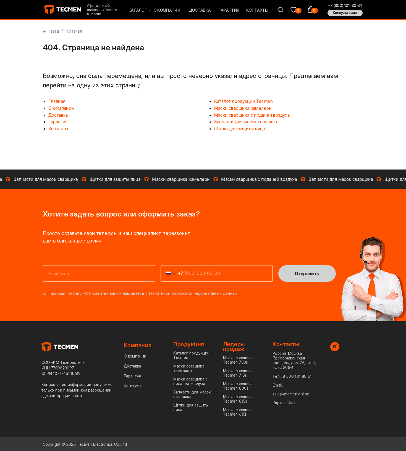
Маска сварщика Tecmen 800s (238, 386)
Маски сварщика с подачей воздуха (252, 115)
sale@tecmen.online (291, 394)
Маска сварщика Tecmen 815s (238, 399)
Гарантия (58, 121)
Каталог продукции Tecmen (243, 101)
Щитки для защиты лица (239, 128)
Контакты (58, 128)
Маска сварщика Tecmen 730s (238, 360)
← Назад (51, 31)
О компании (61, 108)
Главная (74, 31)
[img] (293, 9)
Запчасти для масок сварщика (246, 121)
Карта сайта (284, 403)
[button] (345, 13)
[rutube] (334, 349)
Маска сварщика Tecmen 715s (238, 373)
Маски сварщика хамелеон (243, 108)
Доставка (58, 115)
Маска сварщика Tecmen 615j (238, 412)
